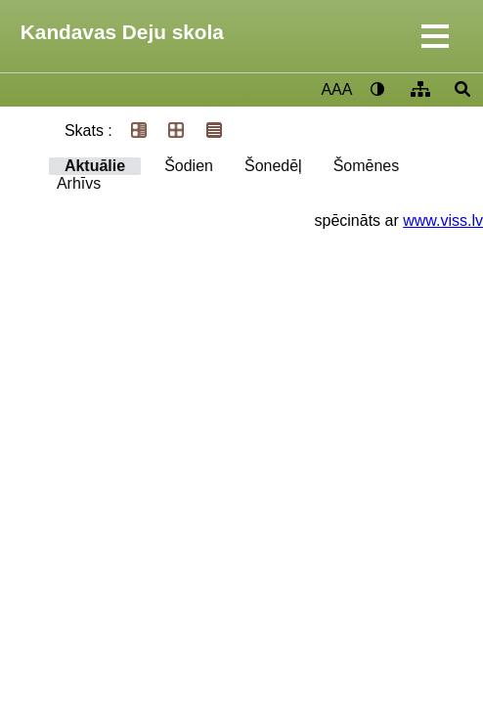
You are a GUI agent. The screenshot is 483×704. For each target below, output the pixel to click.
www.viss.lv (443, 220)
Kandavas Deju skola (122, 32)
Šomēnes (366, 165)
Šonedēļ (273, 165)
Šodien (188, 165)
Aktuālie (95, 165)
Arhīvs (79, 183)
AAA (336, 89)
